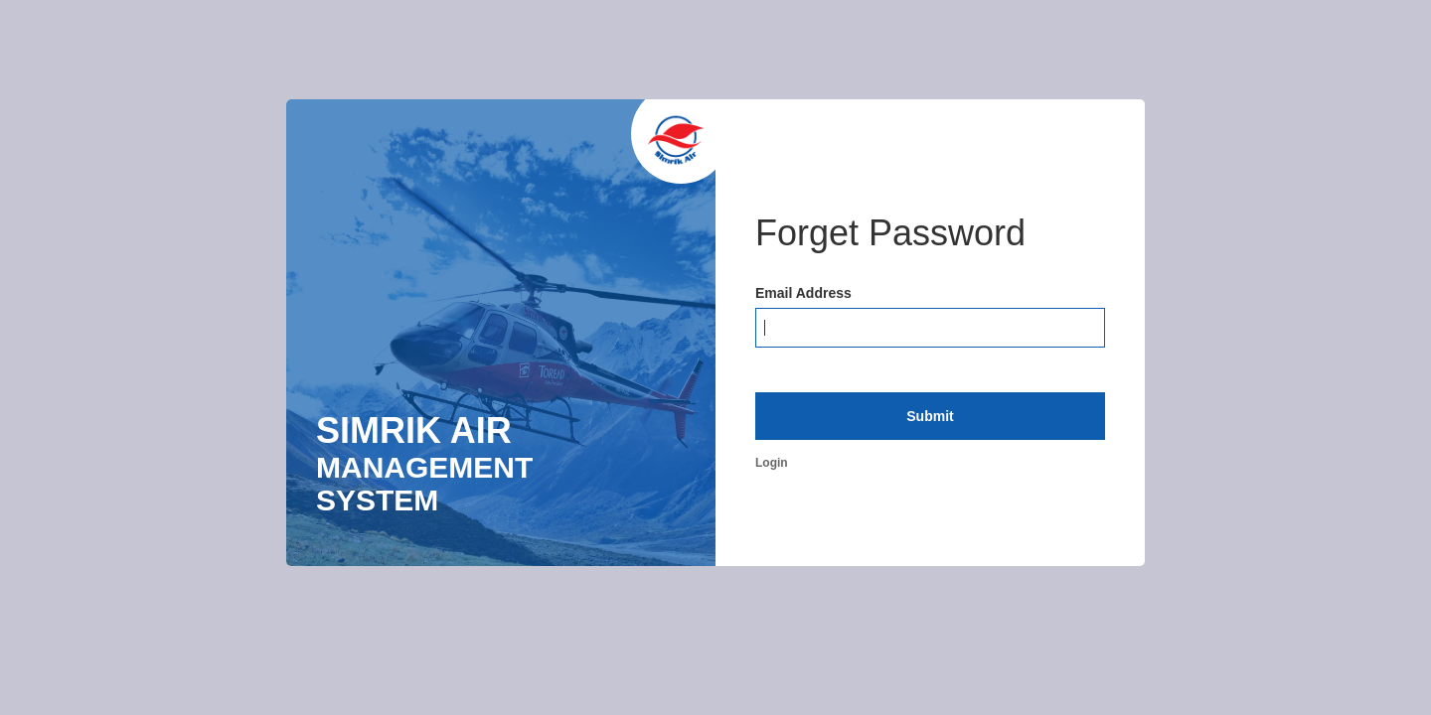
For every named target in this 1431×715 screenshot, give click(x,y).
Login (771, 463)
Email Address (803, 293)
